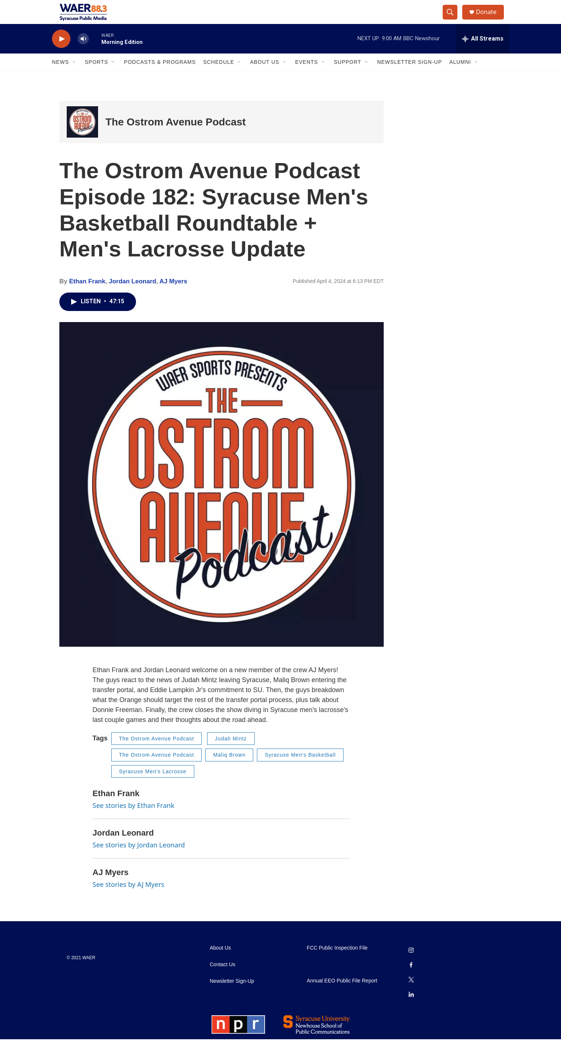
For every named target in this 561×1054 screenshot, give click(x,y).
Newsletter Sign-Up (409, 77)
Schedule (218, 77)
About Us (264, 77)
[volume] (83, 53)
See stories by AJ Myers (128, 898)
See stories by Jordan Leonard (139, 859)
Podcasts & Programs (160, 77)
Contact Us (222, 979)
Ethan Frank (87, 296)
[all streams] (482, 53)
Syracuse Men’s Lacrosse (153, 786)
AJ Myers (173, 296)
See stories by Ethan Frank (133, 820)
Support (347, 77)
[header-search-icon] (453, 19)
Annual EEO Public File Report (342, 995)
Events (306, 77)
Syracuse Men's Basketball (300, 770)
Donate (490, 19)
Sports (96, 77)
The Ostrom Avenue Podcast (175, 136)
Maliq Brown (229, 770)
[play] (61, 53)
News (60, 77)
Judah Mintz (231, 753)
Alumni (460, 77)
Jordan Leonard (132, 296)
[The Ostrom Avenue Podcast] (82, 136)
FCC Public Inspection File (337, 962)
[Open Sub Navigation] (74, 77)
